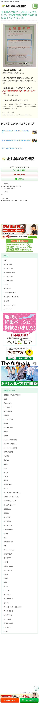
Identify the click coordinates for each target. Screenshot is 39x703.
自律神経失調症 (8, 529)
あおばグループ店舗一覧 (11, 297)
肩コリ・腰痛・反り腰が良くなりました (12, 148)
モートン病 (7, 619)
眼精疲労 (6, 415)
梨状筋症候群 (8, 484)
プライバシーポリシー (10, 305)
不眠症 (6, 574)
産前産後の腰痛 (8, 566)
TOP (5, 260)
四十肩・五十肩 (8, 611)
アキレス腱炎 (8, 411)
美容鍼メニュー (8, 276)
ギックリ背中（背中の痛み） (12, 492)
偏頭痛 (6, 423)
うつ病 (6, 533)
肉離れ (6, 464)
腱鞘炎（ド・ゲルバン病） (12, 497)
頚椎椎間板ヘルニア (10, 501)
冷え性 (6, 562)
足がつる (6, 460)
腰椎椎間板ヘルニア (10, 505)
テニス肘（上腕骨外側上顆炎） (13, 607)
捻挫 (5, 468)
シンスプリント (8, 419)
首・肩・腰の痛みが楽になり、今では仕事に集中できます (16, 140)
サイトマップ (8, 309)
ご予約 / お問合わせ (10, 292)
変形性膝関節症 (8, 623)
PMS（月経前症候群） (11, 439)
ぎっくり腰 (7, 517)
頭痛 (5, 545)
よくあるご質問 (8, 280)
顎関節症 (6, 513)
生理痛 (6, 435)
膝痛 (5, 399)
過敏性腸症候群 (8, 541)
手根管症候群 (8, 407)
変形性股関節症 (8, 598)
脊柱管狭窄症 (8, 615)
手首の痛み (7, 590)
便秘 (5, 582)
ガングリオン (8, 525)
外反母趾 (6, 456)
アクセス (6, 284)
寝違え (6, 586)
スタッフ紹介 (8, 264)
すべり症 (6, 603)
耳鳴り (6, 578)
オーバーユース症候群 (10, 448)
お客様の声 (7, 288)
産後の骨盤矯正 (8, 554)
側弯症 (6, 472)
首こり (6, 488)
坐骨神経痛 (7, 521)
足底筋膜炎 (7, 627)
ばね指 (6, 631)
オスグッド (7, 594)
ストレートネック (9, 550)
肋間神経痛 (7, 509)
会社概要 (6, 301)
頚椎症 (6, 476)
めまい (6, 537)
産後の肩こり (8, 570)
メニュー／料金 (8, 268)
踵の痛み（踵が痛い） (10, 444)
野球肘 (6, 431)
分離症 (6, 480)
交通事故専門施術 (9, 272)
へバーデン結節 (8, 427)
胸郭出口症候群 (8, 452)
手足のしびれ (8, 403)
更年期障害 (7, 558)
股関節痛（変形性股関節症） (12, 395)
